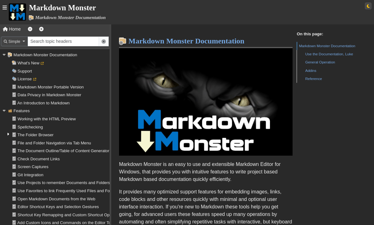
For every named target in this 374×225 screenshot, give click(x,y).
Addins (310, 70)
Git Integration (30, 174)
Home (12, 29)
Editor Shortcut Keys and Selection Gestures (58, 206)
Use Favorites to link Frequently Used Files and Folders (68, 190)
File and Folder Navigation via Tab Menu (54, 143)
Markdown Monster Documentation (45, 54)
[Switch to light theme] (368, 5)
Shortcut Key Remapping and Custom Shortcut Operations (71, 214)
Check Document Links (39, 159)
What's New (28, 63)
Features (21, 110)
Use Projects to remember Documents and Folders (64, 182)
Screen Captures (33, 166)
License (25, 79)
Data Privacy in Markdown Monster (49, 94)
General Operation (320, 62)
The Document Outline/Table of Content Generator (63, 150)
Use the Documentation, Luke (329, 54)
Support (25, 71)
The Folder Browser (36, 134)
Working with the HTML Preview (47, 119)
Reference (313, 79)
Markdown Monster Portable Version (51, 87)
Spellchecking (30, 127)
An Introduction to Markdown (43, 103)
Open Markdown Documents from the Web (56, 199)
